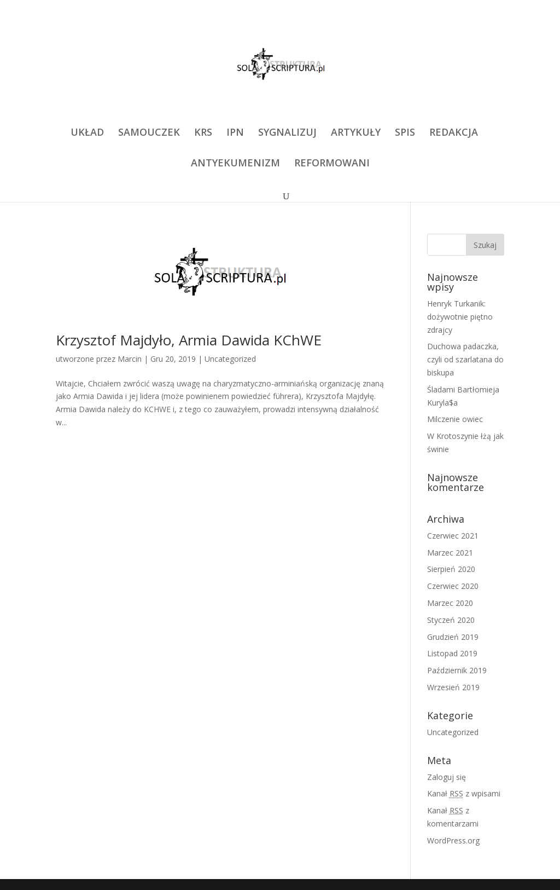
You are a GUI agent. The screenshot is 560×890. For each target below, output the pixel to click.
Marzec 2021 (450, 552)
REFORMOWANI (332, 164)
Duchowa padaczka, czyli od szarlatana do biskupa (465, 359)
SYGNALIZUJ (287, 133)
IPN (235, 133)
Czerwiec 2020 (453, 586)
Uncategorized (230, 359)
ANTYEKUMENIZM (235, 164)
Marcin (130, 359)
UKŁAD (87, 133)
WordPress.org (453, 840)
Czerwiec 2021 (453, 535)
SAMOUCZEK (149, 133)
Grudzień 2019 (453, 637)
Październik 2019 (457, 670)
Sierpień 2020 (451, 569)
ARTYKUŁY (356, 133)
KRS (203, 133)
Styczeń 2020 (451, 620)
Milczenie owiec (455, 419)
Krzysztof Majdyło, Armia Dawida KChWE (189, 340)
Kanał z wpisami (463, 793)
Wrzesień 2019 (453, 687)
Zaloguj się (446, 777)
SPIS (405, 133)
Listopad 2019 (452, 653)
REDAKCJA (453, 133)
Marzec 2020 (450, 603)
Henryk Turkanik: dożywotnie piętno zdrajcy (460, 316)
